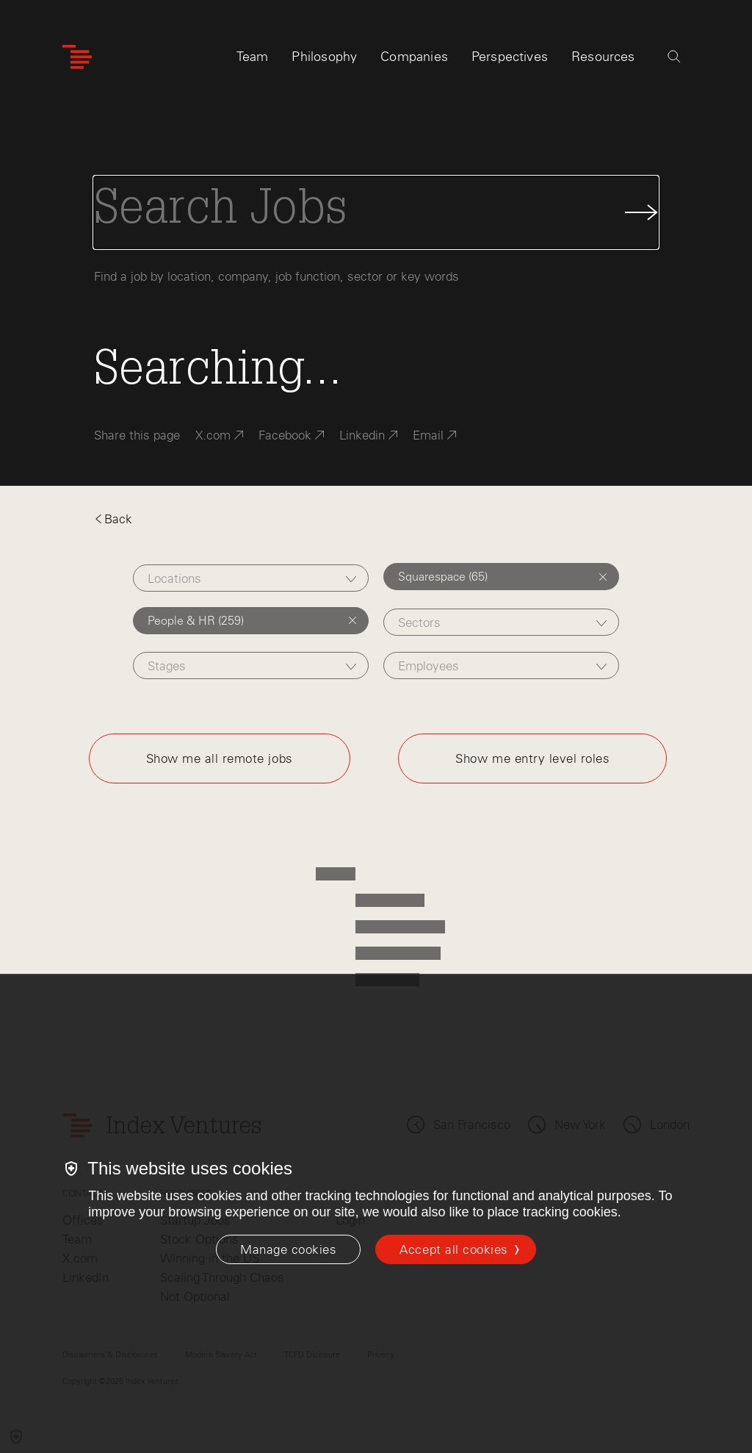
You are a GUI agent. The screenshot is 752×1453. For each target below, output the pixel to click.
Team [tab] (252, 57)
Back (113, 519)
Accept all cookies (453, 1249)
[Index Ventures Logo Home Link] (77, 57)
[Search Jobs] (376, 212)
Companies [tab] (414, 57)
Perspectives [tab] (509, 57)
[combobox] (251, 578)
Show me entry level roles (532, 758)
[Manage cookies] (288, 1249)
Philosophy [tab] (324, 57)
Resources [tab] (603, 57)
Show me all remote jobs (219, 758)
